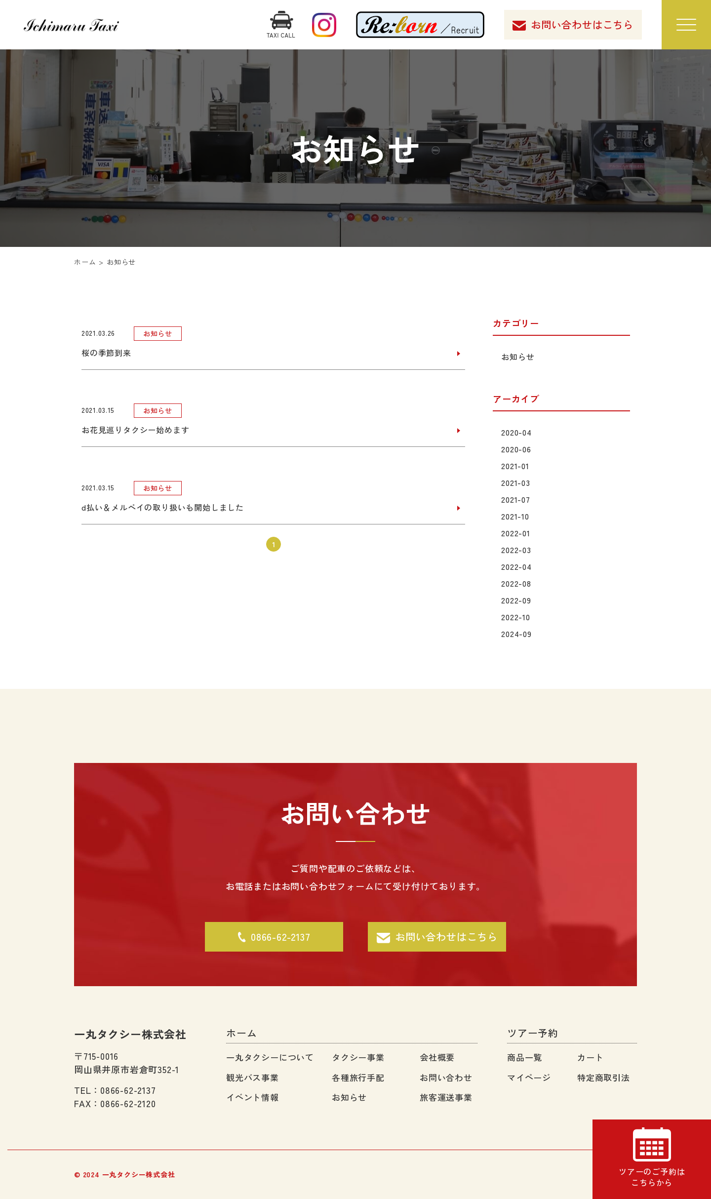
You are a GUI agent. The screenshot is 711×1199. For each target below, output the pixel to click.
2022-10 (516, 617)
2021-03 (516, 482)
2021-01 (516, 466)
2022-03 (517, 550)
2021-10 (516, 516)
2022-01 (516, 533)
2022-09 (517, 600)
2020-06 (517, 449)
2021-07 (516, 499)
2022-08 (517, 583)
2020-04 (517, 432)
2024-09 (517, 633)
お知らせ (518, 356)
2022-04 (517, 566)
